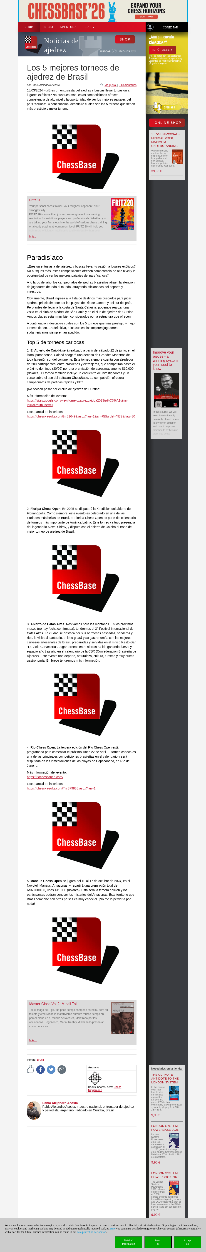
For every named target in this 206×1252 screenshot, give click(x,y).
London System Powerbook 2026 (165, 1175)
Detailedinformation (128, 1242)
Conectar (170, 27)
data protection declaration (91, 1232)
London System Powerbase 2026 (165, 1127)
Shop (29, 27)
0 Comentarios (128, 85)
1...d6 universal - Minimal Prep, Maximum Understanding (165, 140)
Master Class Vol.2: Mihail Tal (53, 1004)
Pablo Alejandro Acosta (60, 1103)
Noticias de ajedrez (61, 45)
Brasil (40, 1059)
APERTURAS (69, 27)
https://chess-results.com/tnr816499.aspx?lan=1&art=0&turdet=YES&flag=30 (81, 416)
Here (112, 1228)
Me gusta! (110, 85)
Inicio (48, 27)
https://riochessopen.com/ (45, 777)
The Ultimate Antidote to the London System (165, 1078)
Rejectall (158, 1242)
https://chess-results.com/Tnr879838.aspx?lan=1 (61, 788)
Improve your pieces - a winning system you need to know (165, 360)
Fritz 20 (35, 200)
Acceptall (187, 1242)
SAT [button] (89, 27)
